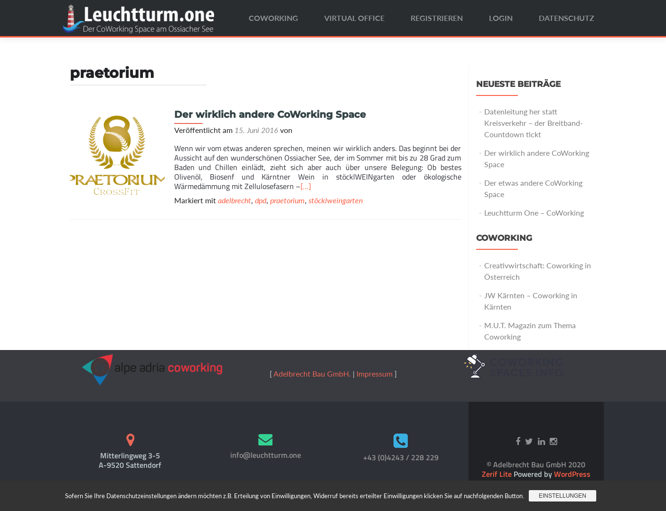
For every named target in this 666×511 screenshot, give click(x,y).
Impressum (374, 373)
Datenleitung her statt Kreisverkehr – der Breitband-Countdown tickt (533, 123)
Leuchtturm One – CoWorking (534, 212)
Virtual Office (354, 17)
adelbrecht (234, 200)
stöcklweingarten (336, 200)
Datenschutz (566, 17)
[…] (305, 186)
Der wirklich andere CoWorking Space (270, 114)
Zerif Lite (498, 474)
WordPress (571, 474)
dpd (260, 200)
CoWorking (273, 17)
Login (501, 17)
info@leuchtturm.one (265, 455)
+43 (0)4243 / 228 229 (401, 457)
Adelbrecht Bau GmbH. (312, 373)
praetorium (287, 200)
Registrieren (437, 17)
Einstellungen (562, 495)
